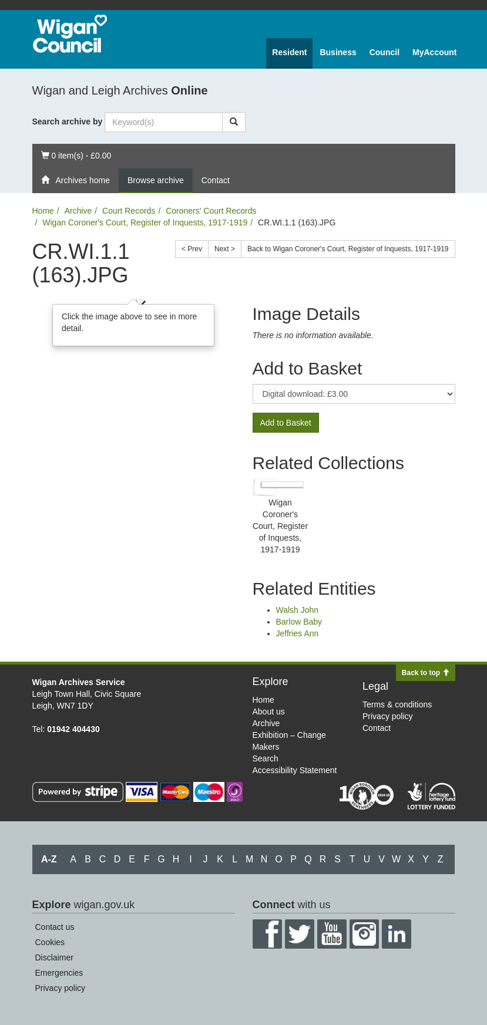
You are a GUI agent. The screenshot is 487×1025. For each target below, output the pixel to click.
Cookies (50, 942)
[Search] (234, 122)
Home (43, 210)
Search (265, 758)
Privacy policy (387, 716)
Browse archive (155, 180)
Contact (215, 180)
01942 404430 (73, 729)
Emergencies (59, 972)
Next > (224, 249)
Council (384, 52)
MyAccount (434, 52)
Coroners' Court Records (211, 210)
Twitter (299, 934)
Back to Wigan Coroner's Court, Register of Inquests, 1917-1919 (347, 249)
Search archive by (67, 121)
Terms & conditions (397, 704)
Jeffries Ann (297, 633)
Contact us (55, 927)
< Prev (192, 249)
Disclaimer (54, 957)
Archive (78, 210)
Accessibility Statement (295, 770)
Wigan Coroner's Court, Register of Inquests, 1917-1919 (144, 222)
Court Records (128, 210)
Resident (289, 52)
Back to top (425, 673)
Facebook (267, 934)
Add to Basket (285, 422)
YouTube (332, 934)
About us (269, 711)
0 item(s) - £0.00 (76, 154)
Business (338, 52)
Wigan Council (70, 33)
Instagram (364, 934)
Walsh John (297, 610)
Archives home (75, 180)
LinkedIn (396, 934)
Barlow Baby (299, 621)
